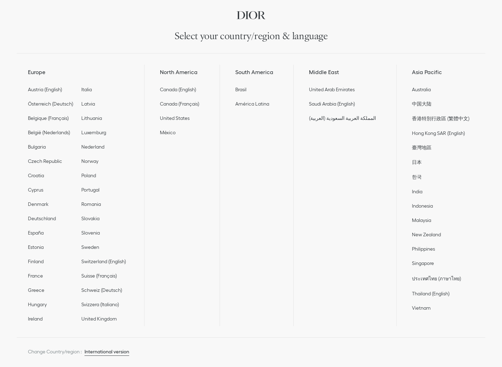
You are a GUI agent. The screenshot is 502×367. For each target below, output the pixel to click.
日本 (417, 162)
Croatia (36, 175)
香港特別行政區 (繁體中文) (441, 118)
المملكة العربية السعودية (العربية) (342, 118)
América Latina (252, 104)
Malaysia (421, 220)
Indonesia (422, 206)
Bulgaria (37, 147)
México (168, 132)
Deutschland (42, 218)
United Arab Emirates (332, 89)
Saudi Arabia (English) (332, 104)
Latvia (88, 104)
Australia (421, 89)
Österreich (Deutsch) (50, 104)
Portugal (90, 190)
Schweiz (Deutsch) (101, 290)
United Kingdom (99, 319)
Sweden (90, 247)
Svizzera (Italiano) (100, 304)
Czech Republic (45, 161)
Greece (36, 290)
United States (175, 118)
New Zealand (426, 234)
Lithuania (91, 118)
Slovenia (90, 233)
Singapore (423, 263)
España (36, 233)
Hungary (37, 304)
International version (106, 351)
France (35, 276)
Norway (89, 161)
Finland (36, 261)
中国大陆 (421, 104)
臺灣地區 (421, 147)
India (417, 191)
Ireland (35, 319)
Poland (88, 175)
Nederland (92, 147)
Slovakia (90, 218)
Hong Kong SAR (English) (438, 133)
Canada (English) (178, 89)
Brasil (240, 89)
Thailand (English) (431, 293)
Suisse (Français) (99, 276)
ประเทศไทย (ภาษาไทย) (436, 278)
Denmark (38, 204)
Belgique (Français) (48, 118)
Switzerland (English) (103, 261)
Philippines (423, 249)
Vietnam (421, 308)
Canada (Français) (179, 104)
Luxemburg (93, 132)
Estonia (36, 247)
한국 (417, 177)
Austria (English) (45, 89)
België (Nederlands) (49, 132)
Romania (91, 204)
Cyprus (35, 190)
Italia (86, 89)
